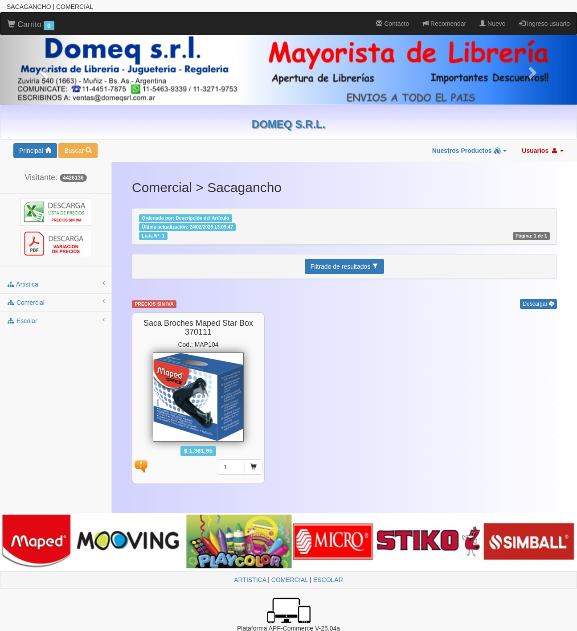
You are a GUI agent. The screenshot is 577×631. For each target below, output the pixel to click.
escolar (56, 320)
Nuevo (492, 23)
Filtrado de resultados (345, 266)
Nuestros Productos (469, 150)
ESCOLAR (328, 579)
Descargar (538, 304)
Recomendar (444, 23)
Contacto (392, 23)
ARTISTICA (250, 579)
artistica (56, 284)
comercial (56, 302)
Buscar (77, 150)
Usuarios (543, 150)
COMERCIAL (289, 579)
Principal (35, 150)
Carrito (30, 25)
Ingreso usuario (544, 23)
